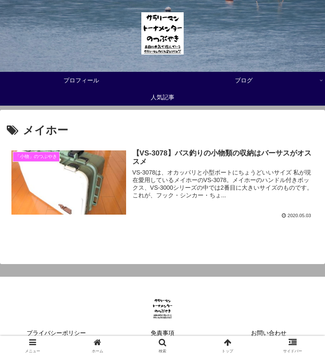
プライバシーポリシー (56, 333)
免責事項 (162, 333)
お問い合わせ (268, 333)
